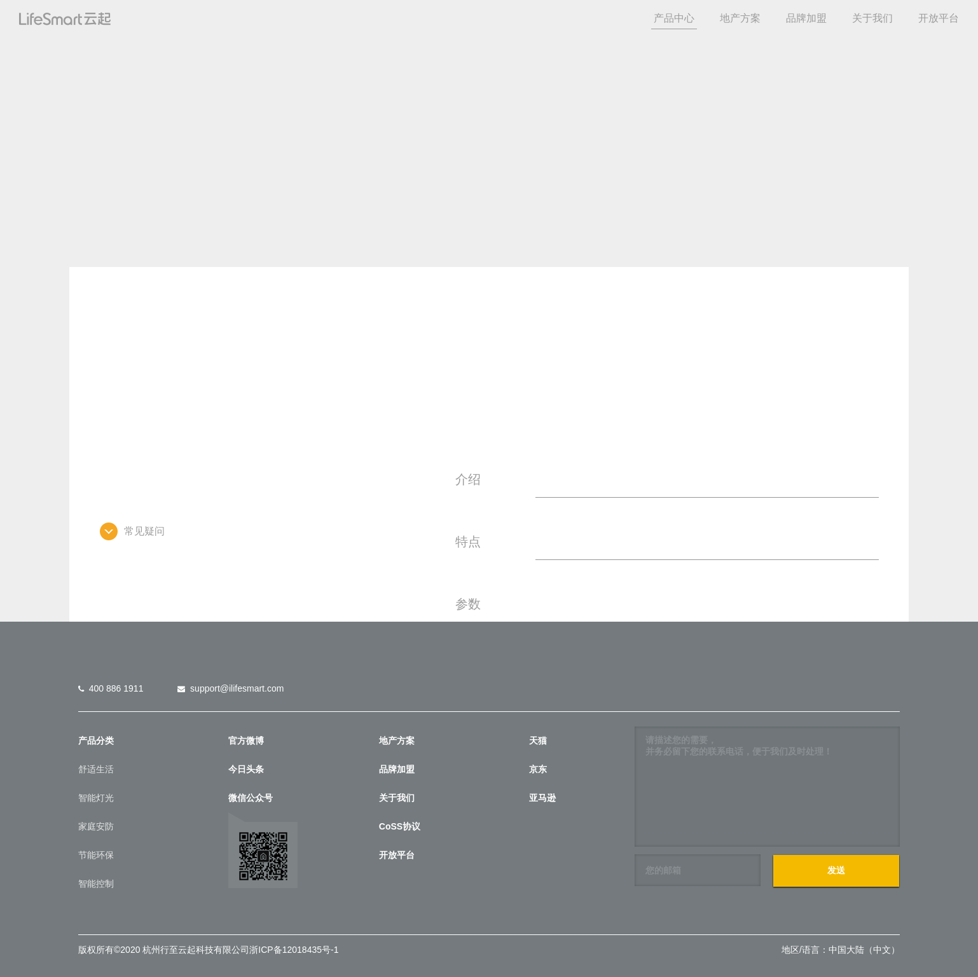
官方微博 (246, 740)
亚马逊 (542, 798)
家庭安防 (96, 826)
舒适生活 (96, 769)
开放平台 (938, 18)
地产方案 (740, 18)
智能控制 (96, 883)
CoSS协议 (399, 826)
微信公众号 (250, 798)
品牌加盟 (806, 18)
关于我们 (872, 18)
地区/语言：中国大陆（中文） (841, 950)
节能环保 (96, 855)
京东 (538, 769)
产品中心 (674, 18)
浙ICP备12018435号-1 (293, 950)
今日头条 (246, 769)
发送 (836, 870)
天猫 (538, 740)
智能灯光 (96, 798)
